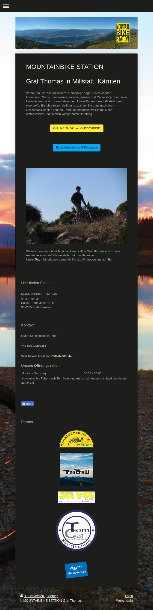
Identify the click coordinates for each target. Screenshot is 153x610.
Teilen (27, 404)
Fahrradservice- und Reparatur (76, 147)
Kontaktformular (61, 355)
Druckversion (32, 596)
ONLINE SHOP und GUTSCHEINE (76, 128)
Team (38, 259)
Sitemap (52, 596)
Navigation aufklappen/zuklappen (76, 6)
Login (129, 596)
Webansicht (124, 600)
